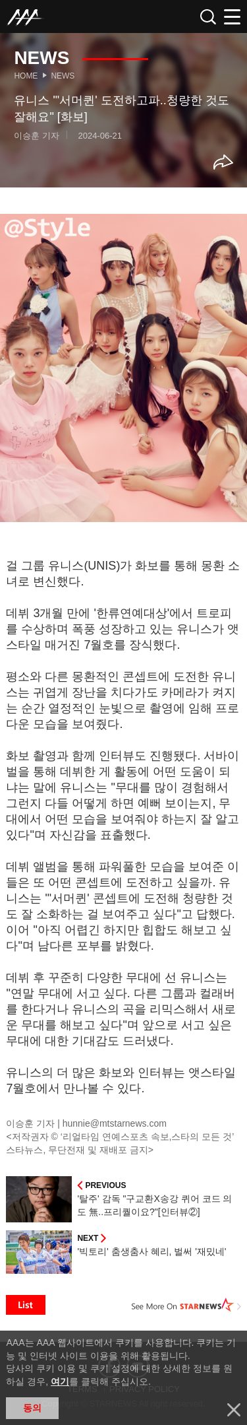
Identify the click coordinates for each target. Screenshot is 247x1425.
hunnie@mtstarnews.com (115, 1123)
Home (26, 76)
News (62, 76)
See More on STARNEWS (186, 1305)
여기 (60, 1381)
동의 (32, 1408)
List (25, 1305)
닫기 (233, 1409)
